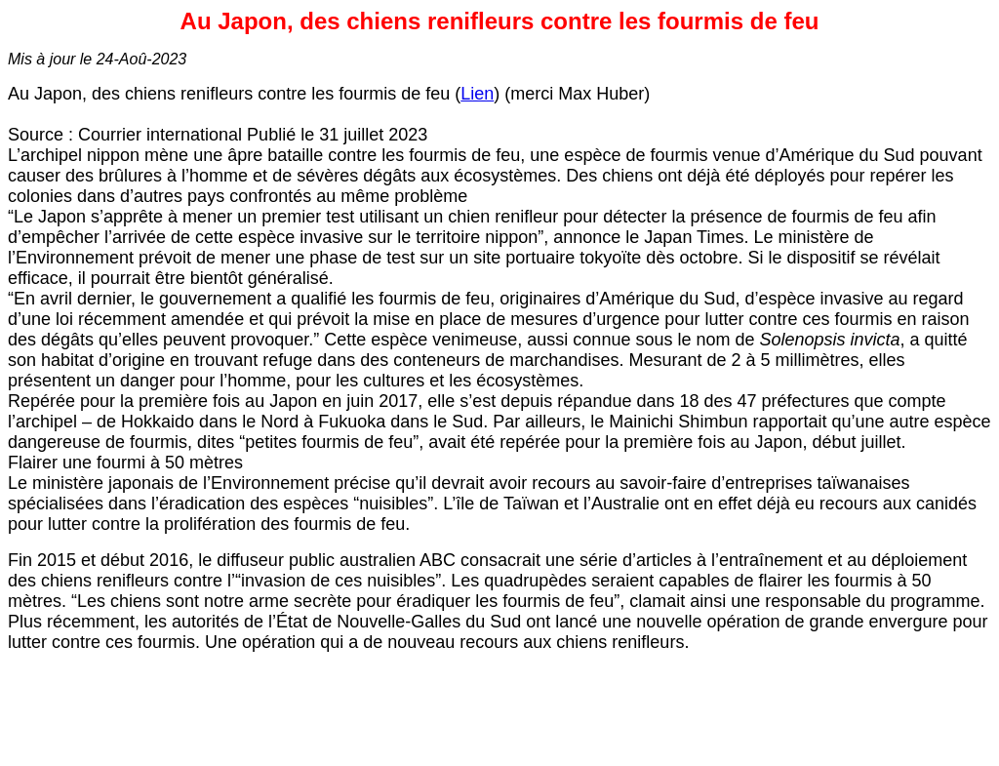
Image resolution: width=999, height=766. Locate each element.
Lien (477, 93)
